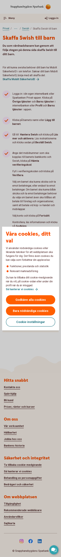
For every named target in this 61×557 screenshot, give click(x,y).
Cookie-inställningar (30, 322)
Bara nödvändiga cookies (30, 311)
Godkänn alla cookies (30, 300)
